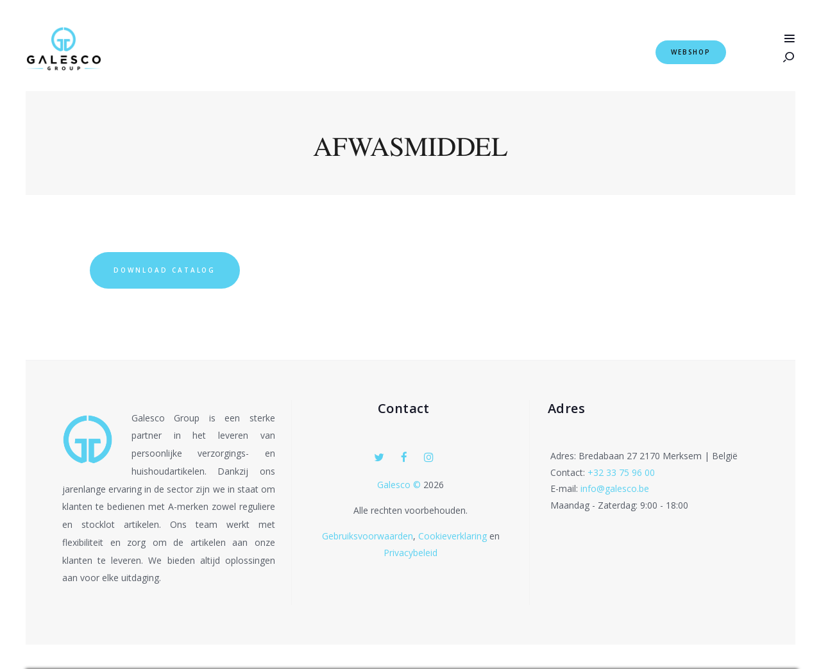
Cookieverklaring (452, 536)
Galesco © (400, 485)
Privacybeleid (410, 553)
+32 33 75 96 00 (621, 472)
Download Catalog (165, 270)
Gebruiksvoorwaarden (367, 536)
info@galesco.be (614, 489)
